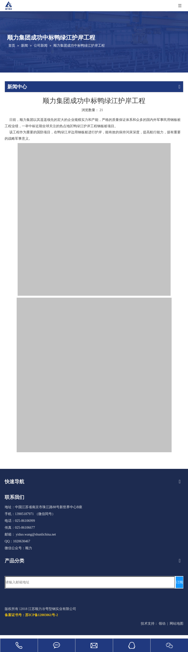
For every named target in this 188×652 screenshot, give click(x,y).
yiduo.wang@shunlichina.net (36, 534)
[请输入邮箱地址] (90, 582)
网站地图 (176, 623)
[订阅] (179, 582)
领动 (162, 623)
